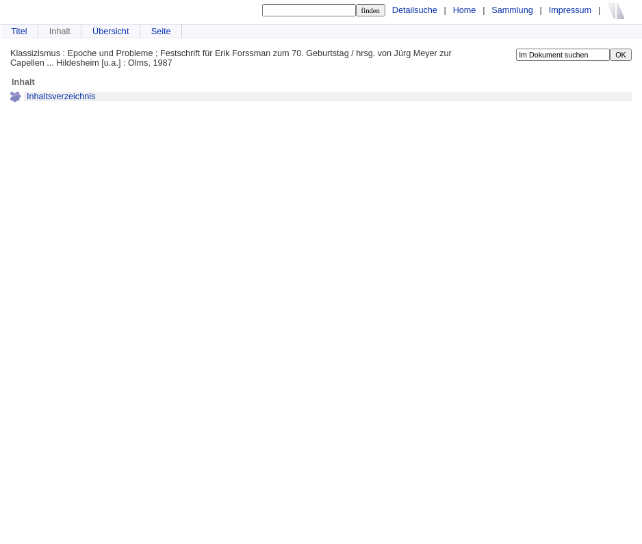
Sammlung (511, 10)
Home (464, 10)
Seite (161, 31)
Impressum (570, 10)
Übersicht (110, 31)
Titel (19, 31)
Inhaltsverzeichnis (61, 96)
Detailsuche (414, 10)
